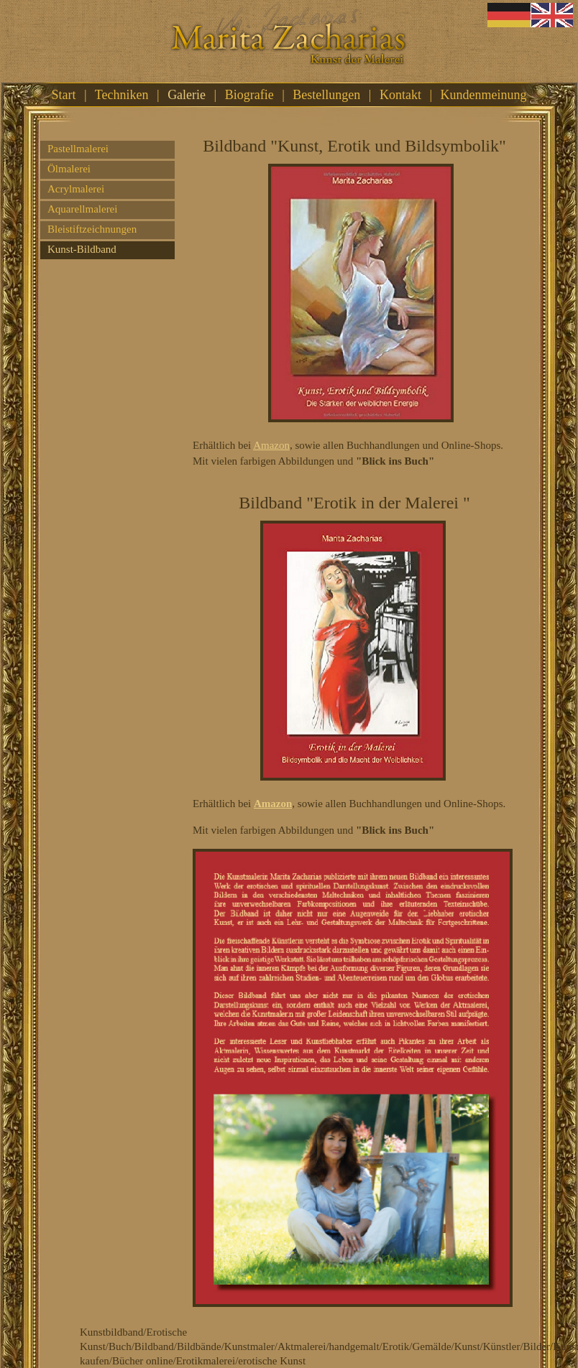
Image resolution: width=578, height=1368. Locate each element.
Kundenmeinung (484, 95)
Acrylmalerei (75, 189)
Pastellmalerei (78, 148)
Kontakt (400, 95)
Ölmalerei (69, 169)
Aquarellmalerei (82, 209)
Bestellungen (326, 95)
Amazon (271, 445)
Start (64, 95)
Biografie (249, 95)
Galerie (187, 95)
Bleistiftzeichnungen (92, 229)
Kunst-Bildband (81, 249)
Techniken (122, 95)
